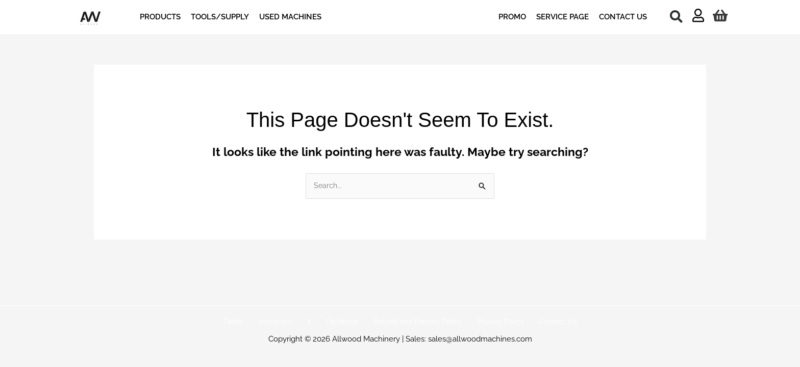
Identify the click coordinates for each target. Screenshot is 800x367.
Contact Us (541, 322)
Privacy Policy (491, 322)
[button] (676, 16)
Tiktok (249, 322)
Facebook (340, 322)
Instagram (285, 322)
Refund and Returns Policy (412, 322)
